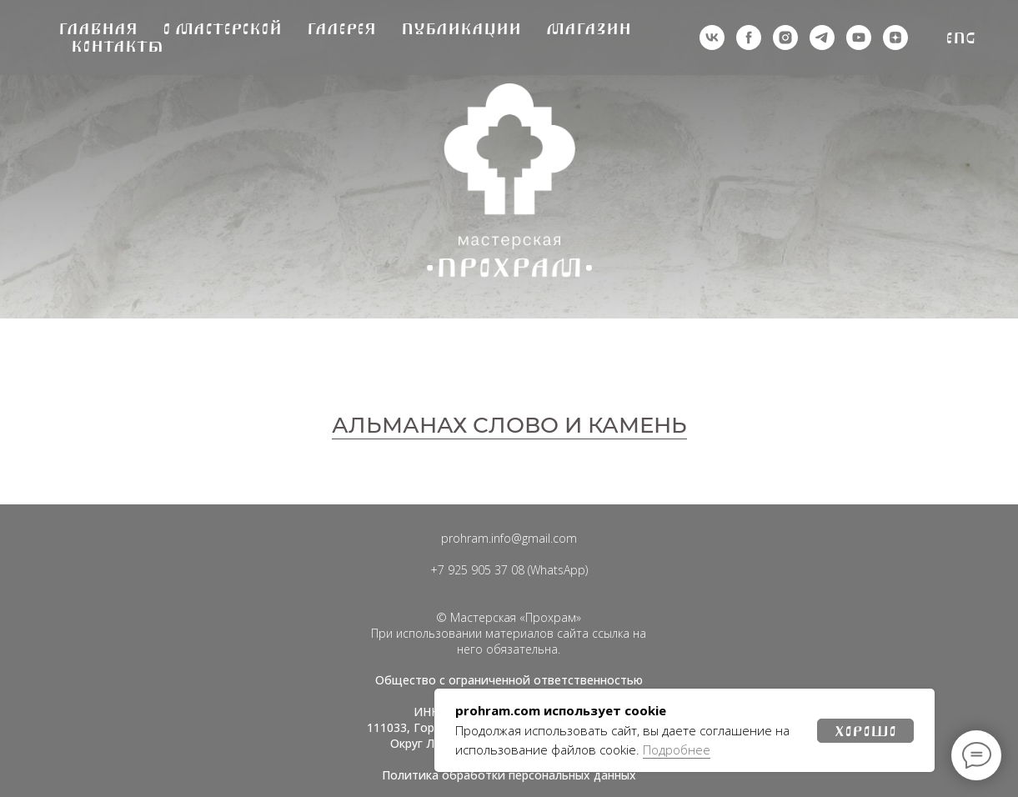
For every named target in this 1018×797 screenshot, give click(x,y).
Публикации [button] (461, 29)
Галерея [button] (341, 29)
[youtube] (858, 37)
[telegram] (822, 37)
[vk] (712, 37)
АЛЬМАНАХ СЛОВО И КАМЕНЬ (509, 425)
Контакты (117, 46)
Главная (98, 29)
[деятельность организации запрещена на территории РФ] (748, 37)
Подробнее (676, 749)
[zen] (895, 37)
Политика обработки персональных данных (509, 775)
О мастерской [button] (222, 29)
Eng (960, 38)
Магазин (588, 29)
